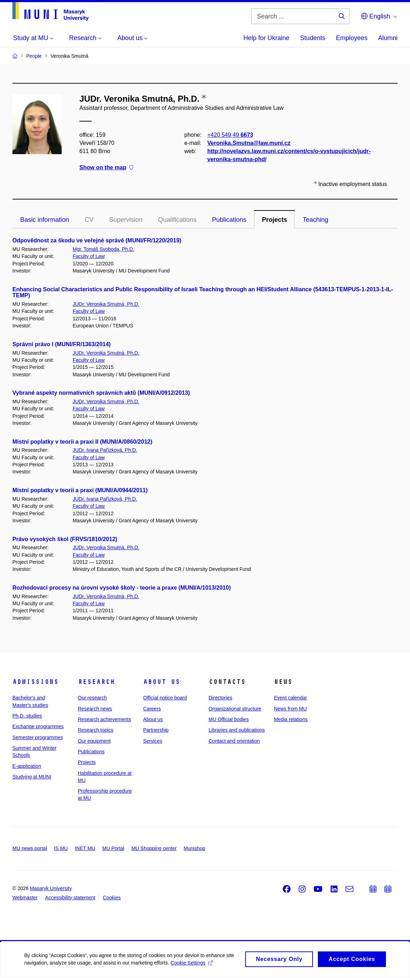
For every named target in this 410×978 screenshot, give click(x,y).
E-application (26, 766)
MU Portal (113, 848)
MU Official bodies (229, 719)
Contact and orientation (234, 741)
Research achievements (104, 719)
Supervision (125, 219)
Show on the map (106, 168)
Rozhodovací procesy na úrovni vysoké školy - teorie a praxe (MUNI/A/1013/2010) (121, 588)
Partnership (156, 730)
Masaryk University (51, 888)
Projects (274, 219)
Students (312, 37)
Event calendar (290, 698)
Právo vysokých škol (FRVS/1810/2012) (64, 539)
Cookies (112, 897)
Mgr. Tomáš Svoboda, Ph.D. (103, 249)
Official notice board (165, 698)
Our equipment (94, 741)
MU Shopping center (154, 848)
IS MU (61, 848)
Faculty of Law (89, 256)
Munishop (194, 848)
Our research (92, 698)
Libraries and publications (237, 730)
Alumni (388, 37)
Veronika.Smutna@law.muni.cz (249, 143)
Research (96, 682)
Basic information (44, 219)
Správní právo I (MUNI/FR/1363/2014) (61, 344)
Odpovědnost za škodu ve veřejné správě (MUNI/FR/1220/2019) (96, 240)
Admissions (35, 682)
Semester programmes (37, 737)
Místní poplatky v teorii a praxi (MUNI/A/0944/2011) (79, 490)
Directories (220, 698)
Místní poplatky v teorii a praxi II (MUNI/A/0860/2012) (82, 442)
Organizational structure (235, 709)
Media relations (291, 719)
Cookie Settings (192, 966)
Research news (95, 709)
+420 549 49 (230, 135)
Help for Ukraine (266, 37)
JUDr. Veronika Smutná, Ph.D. (106, 304)
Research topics (95, 730)
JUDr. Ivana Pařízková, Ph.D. (105, 450)
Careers (152, 709)
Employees (351, 37)
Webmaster (25, 897)
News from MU (290, 709)
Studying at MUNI (31, 777)
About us (161, 682)
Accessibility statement (70, 897)
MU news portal (29, 848)
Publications (229, 219)
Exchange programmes (38, 726)
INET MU (85, 848)
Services (152, 741)
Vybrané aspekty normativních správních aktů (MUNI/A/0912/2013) (101, 393)
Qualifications (177, 219)
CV (89, 219)
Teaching (315, 219)
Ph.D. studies (27, 716)
